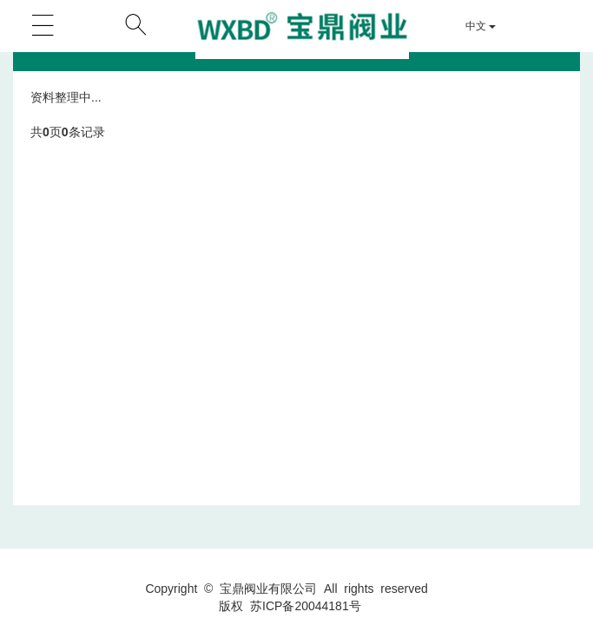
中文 (480, 26)
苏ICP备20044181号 (305, 606)
